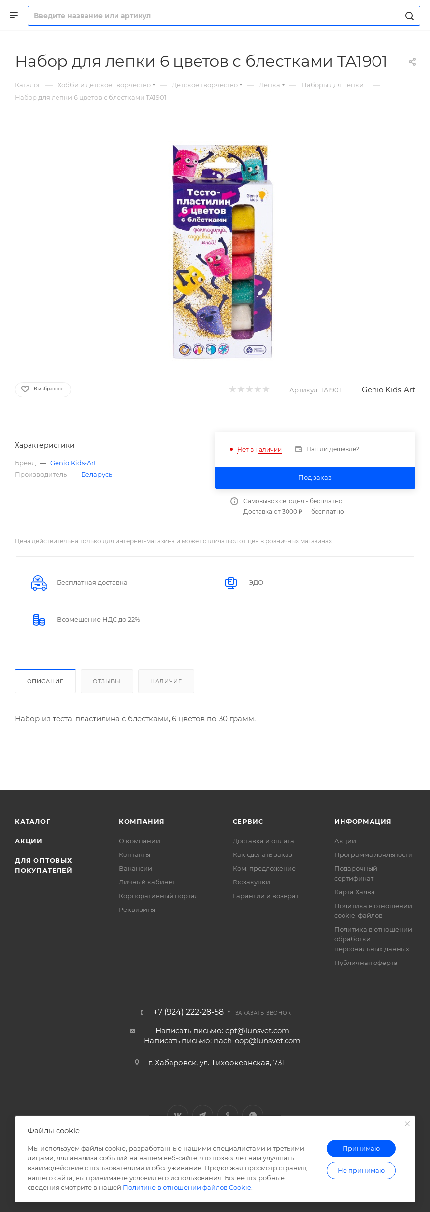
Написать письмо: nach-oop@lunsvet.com (222, 1040)
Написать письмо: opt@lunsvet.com (222, 1030)
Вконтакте (177, 1115)
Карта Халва (354, 892)
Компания (142, 821)
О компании (139, 841)
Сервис (248, 821)
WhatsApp (252, 1115)
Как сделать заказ (262, 854)
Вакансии (135, 868)
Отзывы (107, 681)
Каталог (33, 821)
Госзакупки (251, 882)
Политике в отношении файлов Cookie (187, 1187)
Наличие (166, 681)
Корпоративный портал (159, 896)
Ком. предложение (264, 868)
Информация (363, 821)
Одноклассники (227, 1115)
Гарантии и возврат (266, 896)
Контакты (134, 854)
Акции (29, 841)
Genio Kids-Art (388, 389)
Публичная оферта (366, 962)
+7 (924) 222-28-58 (188, 1012)
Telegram (202, 1115)
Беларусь (96, 474)
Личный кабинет (147, 882)
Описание (45, 681)
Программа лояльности (373, 854)
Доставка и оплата (263, 841)
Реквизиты (137, 909)
